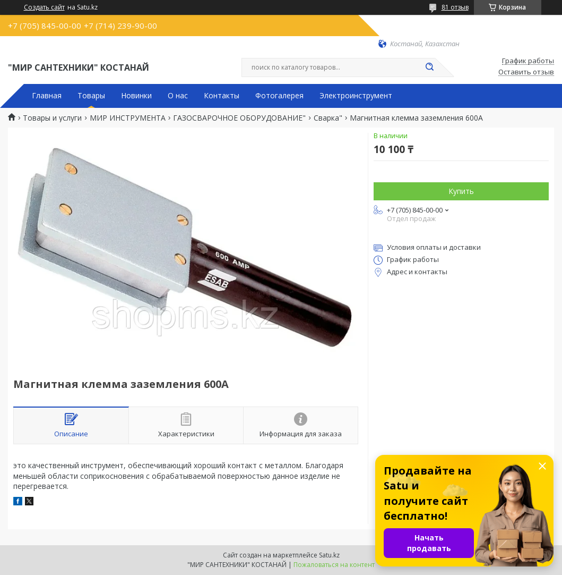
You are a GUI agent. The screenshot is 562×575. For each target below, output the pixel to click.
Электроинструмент (355, 95)
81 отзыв (455, 7)
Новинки (136, 95)
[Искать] (429, 67)
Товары (91, 95)
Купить (461, 191)
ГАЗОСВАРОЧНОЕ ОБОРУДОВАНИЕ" (239, 118)
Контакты (221, 95)
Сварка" (328, 118)
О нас (178, 95)
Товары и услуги (52, 118)
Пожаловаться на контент (334, 564)
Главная (47, 95)
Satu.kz (329, 555)
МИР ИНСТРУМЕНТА (128, 118)
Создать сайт (44, 7)
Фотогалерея (279, 95)
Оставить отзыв (526, 72)
